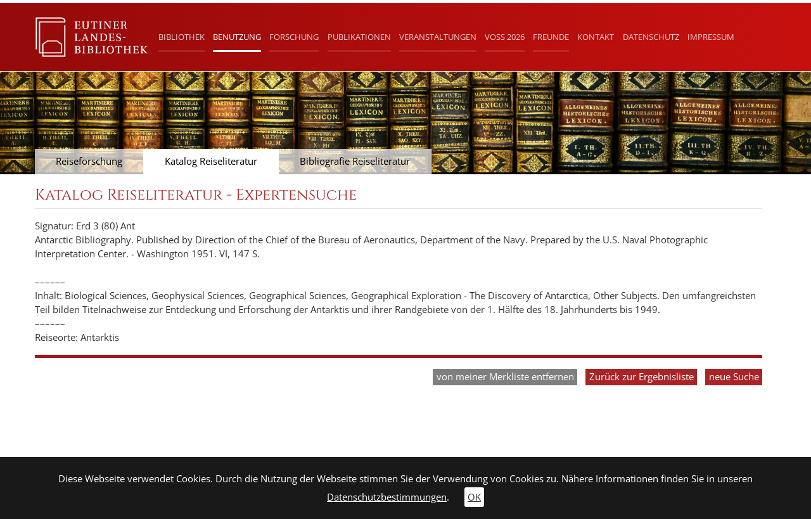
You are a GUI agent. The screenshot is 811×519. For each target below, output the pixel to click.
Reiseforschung (89, 161)
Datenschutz (651, 36)
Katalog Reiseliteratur (211, 161)
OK (474, 497)
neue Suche (734, 376)
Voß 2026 (505, 36)
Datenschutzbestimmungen (387, 497)
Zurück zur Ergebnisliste (641, 376)
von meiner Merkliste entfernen (505, 376)
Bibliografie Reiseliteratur (355, 161)
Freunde (551, 36)
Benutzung (237, 36)
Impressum (710, 36)
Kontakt (595, 36)
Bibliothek (181, 36)
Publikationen (359, 36)
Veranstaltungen (437, 36)
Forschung (294, 36)
